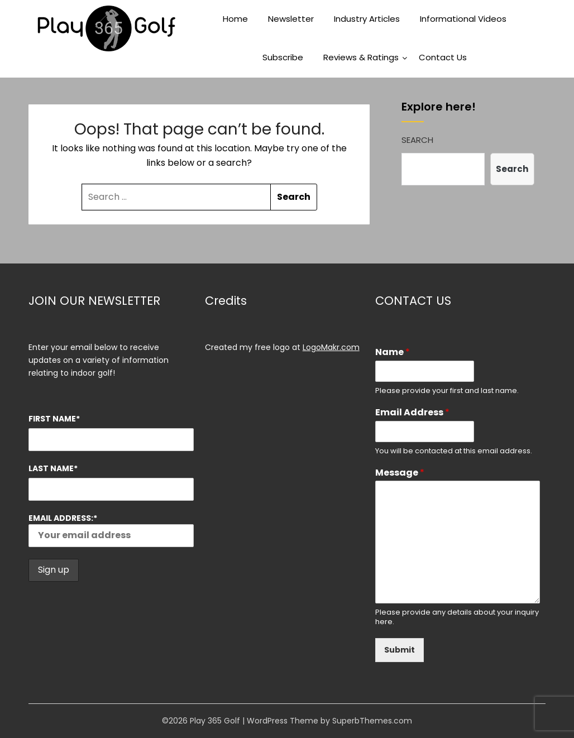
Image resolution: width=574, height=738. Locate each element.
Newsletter (291, 19)
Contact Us (443, 57)
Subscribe (282, 57)
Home (235, 19)
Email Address (412, 413)
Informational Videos (463, 19)
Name (392, 352)
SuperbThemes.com (372, 720)
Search (417, 140)
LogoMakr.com (331, 347)
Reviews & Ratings (361, 57)
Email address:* (110, 529)
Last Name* (53, 468)
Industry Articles (367, 19)
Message (399, 473)
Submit (399, 649)
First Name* (54, 418)
